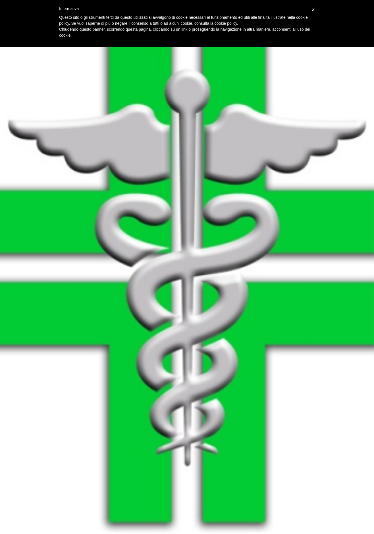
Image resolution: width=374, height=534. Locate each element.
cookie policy (226, 23)
